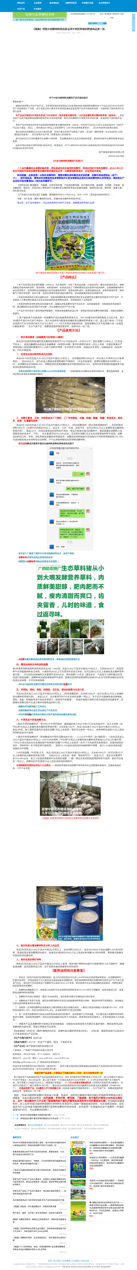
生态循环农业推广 (75, 1129)
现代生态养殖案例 (35, 1125)
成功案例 (107, 14)
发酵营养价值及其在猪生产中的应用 (37, 710)
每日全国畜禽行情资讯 (93, 1129)
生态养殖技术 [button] (104, 3)
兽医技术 (115, 14)
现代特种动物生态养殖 (57, 1129)
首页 (101, 14)
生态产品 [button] (21, 9)
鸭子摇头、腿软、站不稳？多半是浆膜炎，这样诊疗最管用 (37, 1213)
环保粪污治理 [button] (87, 3)
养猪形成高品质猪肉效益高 (35, 557)
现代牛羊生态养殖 (68, 1125)
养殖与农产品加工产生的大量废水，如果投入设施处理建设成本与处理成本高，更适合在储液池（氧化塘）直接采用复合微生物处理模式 (39, 1182)
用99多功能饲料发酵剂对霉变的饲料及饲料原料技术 (45, 684)
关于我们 (57, 1261)
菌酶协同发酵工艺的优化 (32, 706)
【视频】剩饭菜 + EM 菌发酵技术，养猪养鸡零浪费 (34, 1206)
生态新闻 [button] (37, 3)
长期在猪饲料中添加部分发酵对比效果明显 (42, 371)
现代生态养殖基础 (51, 1125)
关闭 (133, 16)
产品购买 (76, 1261)
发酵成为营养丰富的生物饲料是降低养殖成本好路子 (46, 443)
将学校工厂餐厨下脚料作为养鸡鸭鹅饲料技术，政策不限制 (46, 553)
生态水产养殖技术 (22, 1129)
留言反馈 (85, 1261)
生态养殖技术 (20, 1125)
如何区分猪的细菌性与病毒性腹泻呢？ (36, 1115)
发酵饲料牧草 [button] (71, 3)
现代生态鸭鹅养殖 (101, 1125)
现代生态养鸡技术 (38, 1129)
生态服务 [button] (37, 9)
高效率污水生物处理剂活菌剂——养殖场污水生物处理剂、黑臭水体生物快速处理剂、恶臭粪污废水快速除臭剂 (106, 1183)
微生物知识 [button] (54, 3)
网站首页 (21, 3)
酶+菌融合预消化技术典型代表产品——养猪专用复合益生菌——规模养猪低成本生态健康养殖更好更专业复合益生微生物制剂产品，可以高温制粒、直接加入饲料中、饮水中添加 (106, 1207)
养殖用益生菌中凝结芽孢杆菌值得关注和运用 (39, 1118)
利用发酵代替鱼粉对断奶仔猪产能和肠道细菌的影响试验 (47, 714)
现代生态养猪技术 (84, 1125)
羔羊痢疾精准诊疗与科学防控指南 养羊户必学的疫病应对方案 (39, 1200)
